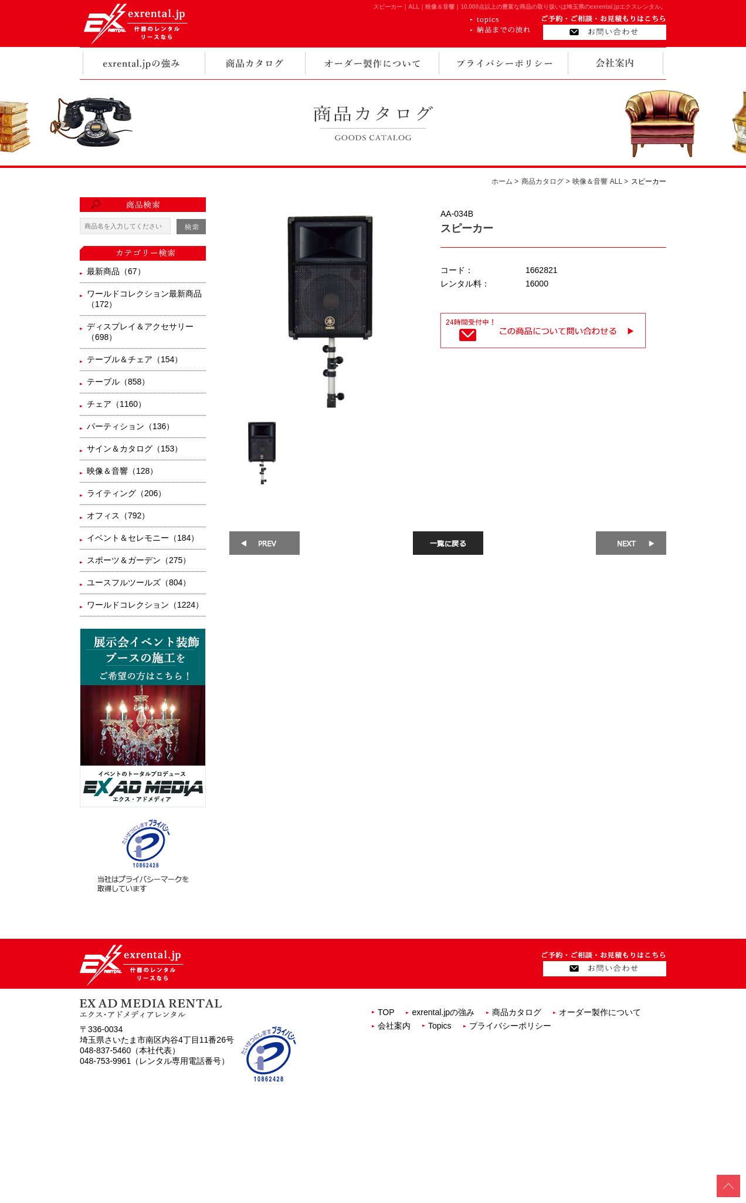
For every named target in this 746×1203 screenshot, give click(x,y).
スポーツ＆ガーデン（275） (139, 560)
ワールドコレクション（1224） (145, 604)
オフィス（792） (118, 515)
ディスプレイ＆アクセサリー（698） (140, 332)
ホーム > (504, 181)
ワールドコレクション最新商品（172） (144, 299)
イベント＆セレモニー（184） (143, 537)
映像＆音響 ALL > (600, 181)
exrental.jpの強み (443, 1012)
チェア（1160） (116, 404)
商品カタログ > (545, 181)
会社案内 (394, 1025)
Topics (440, 1025)
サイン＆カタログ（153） (134, 448)
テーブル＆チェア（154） (134, 359)
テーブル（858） (118, 381)
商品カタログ (516, 1012)
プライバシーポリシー (510, 1025)
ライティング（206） (126, 493)
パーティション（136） (130, 426)
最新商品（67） (116, 271)
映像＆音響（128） (122, 471)
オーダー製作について (600, 1012)
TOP (386, 1012)
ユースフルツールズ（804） (139, 582)
